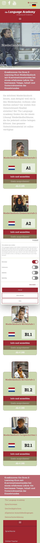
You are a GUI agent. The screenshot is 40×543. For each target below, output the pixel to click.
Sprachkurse (10, 66)
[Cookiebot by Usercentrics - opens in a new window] (29, 240)
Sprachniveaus (11, 504)
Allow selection (20, 295)
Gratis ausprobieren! (20, 181)
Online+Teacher (10, 534)
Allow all (20, 289)
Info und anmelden (20, 176)
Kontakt (8, 540)
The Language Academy (15, 500)
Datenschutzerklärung (14, 517)
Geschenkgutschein (13, 508)
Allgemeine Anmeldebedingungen (19, 513)
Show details (32, 284)
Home (4, 66)
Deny (20, 300)
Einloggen (33, 2)
